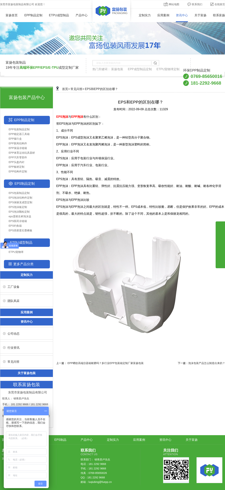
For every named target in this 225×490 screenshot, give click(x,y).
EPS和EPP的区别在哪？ (101, 89)
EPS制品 (60, 439)
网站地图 (171, 4)
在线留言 (217, 4)
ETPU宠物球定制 (168, 69)
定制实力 (145, 15)
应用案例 (163, 15)
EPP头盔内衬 (16, 162)
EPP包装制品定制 (19, 129)
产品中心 (82, 15)
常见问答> (77, 89)
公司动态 (11, 333)
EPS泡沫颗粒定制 (19, 211)
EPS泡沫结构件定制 (20, 197)
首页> (66, 89)
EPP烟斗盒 (15, 138)
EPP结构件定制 (18, 171)
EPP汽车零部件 (18, 157)
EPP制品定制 (33, 15)
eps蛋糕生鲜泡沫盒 (20, 216)
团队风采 (11, 300)
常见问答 (11, 361)
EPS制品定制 (24, 183)
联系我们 (195, 4)
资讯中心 (182, 15)
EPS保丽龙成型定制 (20, 202)
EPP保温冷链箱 (18, 148)
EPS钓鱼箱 (15, 225)
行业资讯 (11, 347)
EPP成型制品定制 (140, 69)
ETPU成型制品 (59, 15)
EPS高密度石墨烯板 (20, 230)
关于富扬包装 (27, 373)
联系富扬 (219, 15)
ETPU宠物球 (16, 251)
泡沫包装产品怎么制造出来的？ (206, 363)
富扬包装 (117, 69)
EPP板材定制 (16, 166)
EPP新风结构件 (18, 143)
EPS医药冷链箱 (18, 221)
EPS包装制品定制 (19, 192)
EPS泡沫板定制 (18, 207)
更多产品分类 (23, 264)
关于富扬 (200, 15)
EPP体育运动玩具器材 (22, 152)
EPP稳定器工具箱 (19, 134)
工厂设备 (11, 286)
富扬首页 (9, 15)
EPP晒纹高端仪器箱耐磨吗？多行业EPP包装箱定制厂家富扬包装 (106, 363)
